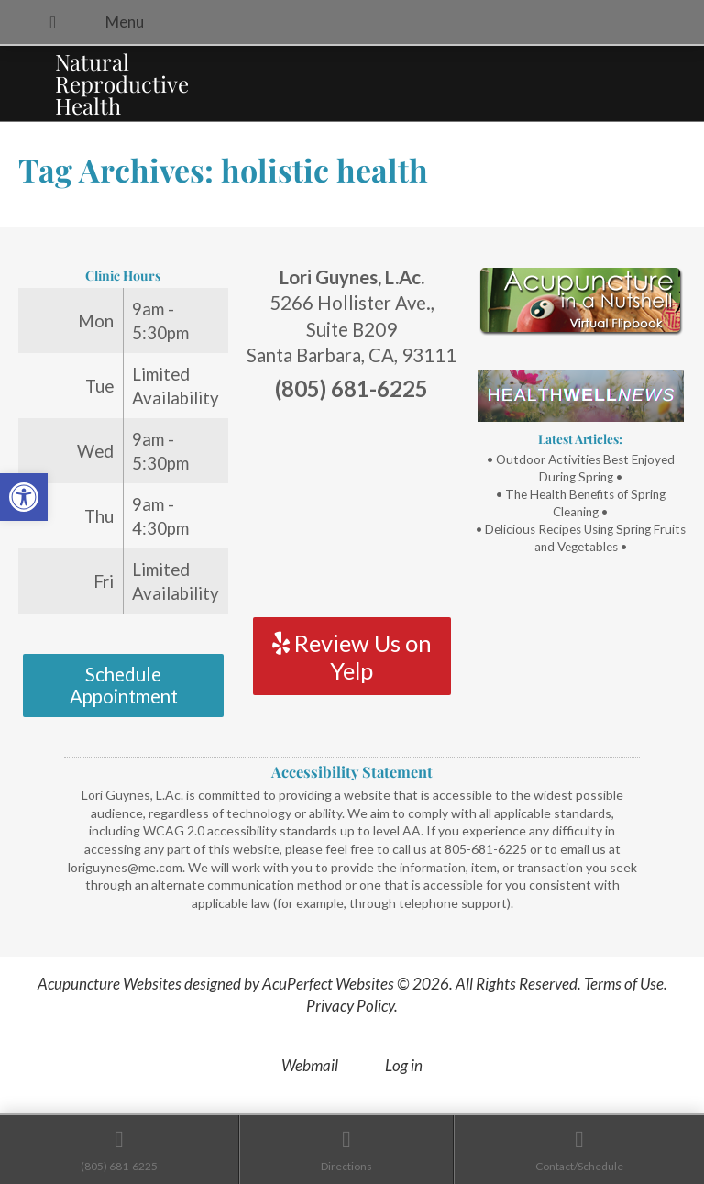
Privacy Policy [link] (350, 1005)
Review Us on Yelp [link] (352, 656)
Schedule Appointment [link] (124, 685)
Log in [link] (404, 1065)
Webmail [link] (309, 1065)
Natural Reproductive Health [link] (122, 83)
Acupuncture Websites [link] (110, 983)
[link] (24, 497)
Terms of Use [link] (624, 983)
